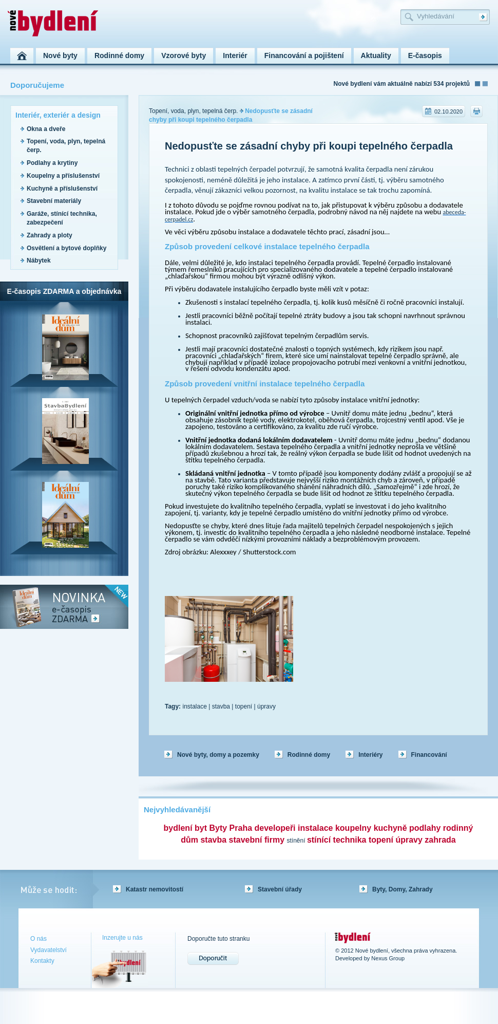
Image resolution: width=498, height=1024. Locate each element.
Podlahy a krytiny (52, 162)
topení (243, 706)
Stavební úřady (280, 889)
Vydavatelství (48, 950)
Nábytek (39, 260)
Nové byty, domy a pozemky (218, 754)
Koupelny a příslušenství (63, 175)
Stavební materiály (54, 200)
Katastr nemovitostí (154, 889)
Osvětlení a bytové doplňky (66, 248)
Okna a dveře (46, 129)
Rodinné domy (309, 754)
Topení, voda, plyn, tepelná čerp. (193, 111)
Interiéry (370, 754)
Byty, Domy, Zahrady (402, 889)
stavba (221, 706)
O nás (38, 938)
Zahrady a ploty (49, 235)
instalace (194, 706)
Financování (429, 754)
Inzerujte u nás (122, 937)
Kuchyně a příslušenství (62, 188)
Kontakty (42, 960)
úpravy (266, 706)
